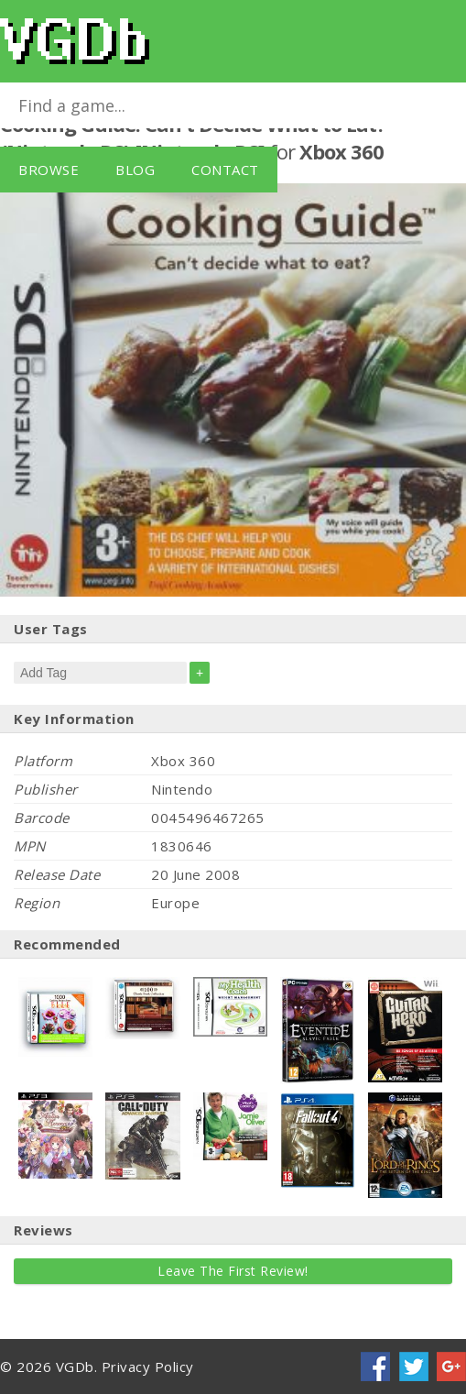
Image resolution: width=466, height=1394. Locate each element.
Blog (135, 169)
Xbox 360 (341, 151)
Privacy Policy (148, 1366)
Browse (48, 169)
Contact (225, 169)
